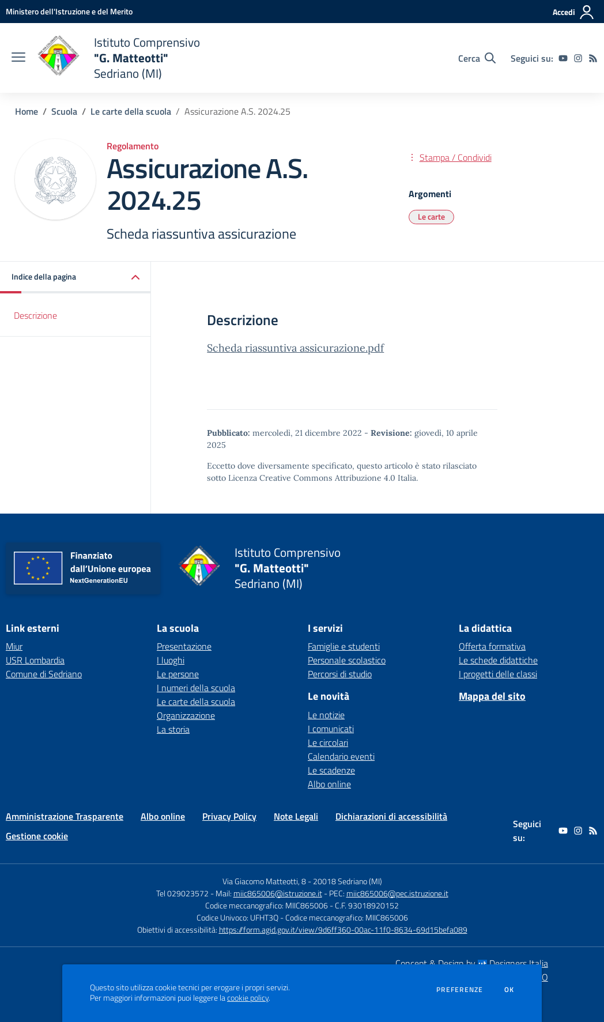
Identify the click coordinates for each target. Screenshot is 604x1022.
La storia (173, 729)
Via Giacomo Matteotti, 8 (264, 881)
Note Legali (296, 816)
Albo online (329, 784)
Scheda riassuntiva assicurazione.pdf (295, 348)
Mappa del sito (492, 696)
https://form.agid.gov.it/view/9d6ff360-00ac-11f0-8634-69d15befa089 (343, 929)
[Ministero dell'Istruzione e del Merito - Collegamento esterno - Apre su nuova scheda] (69, 11)
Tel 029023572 (182, 893)
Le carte (431, 216)
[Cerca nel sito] (477, 58)
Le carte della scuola (130, 111)
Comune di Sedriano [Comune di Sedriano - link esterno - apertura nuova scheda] (44, 674)
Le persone (178, 674)
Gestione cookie (37, 836)
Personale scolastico (347, 660)
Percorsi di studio (340, 674)
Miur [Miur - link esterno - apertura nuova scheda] (14, 646)
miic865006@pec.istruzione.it (397, 893)
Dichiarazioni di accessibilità (391, 816)
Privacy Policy (229, 816)
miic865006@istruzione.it (277, 893)
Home (26, 111)
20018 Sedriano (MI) (347, 881)
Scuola (64, 111)
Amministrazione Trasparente (64, 816)
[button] (75, 277)
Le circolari (328, 742)
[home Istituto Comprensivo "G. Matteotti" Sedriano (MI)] (118, 58)
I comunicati (331, 729)
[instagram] (578, 58)
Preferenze (459, 989)
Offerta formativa (492, 646)
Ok (509, 989)
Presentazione (184, 646)
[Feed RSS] (593, 58)
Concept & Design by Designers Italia (471, 963)
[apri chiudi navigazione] (18, 58)
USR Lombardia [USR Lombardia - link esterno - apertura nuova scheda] (35, 660)
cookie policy (248, 997)
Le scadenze (331, 770)
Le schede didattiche (498, 660)
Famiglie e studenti (344, 646)
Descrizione (35, 315)
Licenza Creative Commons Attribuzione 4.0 (311, 478)
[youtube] (563, 58)
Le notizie (326, 715)
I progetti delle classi (498, 674)
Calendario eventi (341, 756)
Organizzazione (186, 715)
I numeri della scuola (196, 688)
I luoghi (170, 660)
